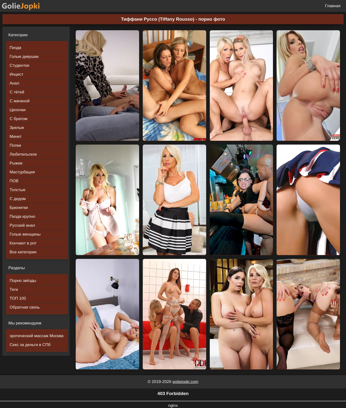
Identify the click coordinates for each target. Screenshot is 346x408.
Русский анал (22, 225)
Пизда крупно (22, 216)
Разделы (16, 268)
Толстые (17, 190)
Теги (14, 289)
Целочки (17, 110)
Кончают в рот (23, 243)
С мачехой (20, 101)
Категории (18, 35)
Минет (16, 136)
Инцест (16, 74)
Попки (15, 145)
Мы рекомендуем (24, 323)
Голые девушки (24, 56)
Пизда (15, 47)
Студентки (19, 65)
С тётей (17, 92)
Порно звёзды (23, 280)
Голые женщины (25, 234)
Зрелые (17, 127)
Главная (332, 6)
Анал (14, 83)
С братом (18, 118)
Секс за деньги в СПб (30, 344)
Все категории (23, 252)
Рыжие (16, 163)
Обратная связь (25, 307)
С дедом (18, 198)
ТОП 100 (18, 298)
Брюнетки (19, 207)
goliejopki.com (185, 381)
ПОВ (14, 181)
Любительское (23, 154)
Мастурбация (22, 172)
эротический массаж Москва (36, 336)
